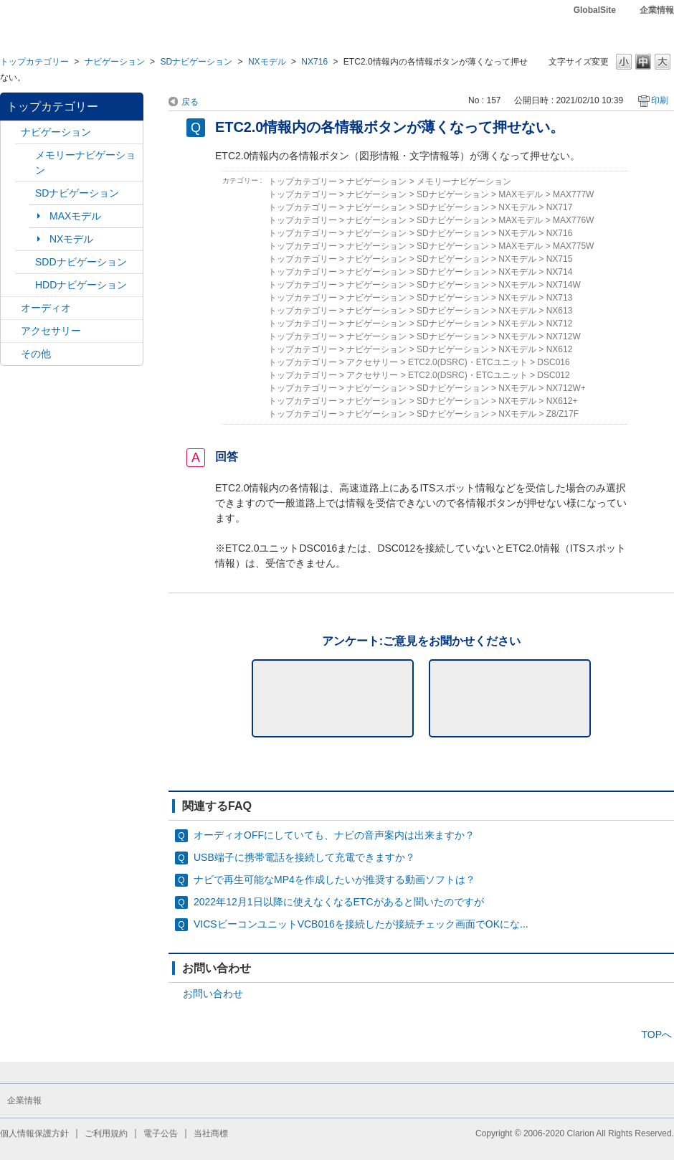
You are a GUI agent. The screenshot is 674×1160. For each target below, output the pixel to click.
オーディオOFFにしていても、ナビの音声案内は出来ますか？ (334, 835)
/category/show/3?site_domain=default (25, 193)
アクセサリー (51, 330)
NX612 (559, 349)
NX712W (563, 336)
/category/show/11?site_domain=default (10, 354)
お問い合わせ (213, 993)
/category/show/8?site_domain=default (25, 285)
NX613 (559, 311)
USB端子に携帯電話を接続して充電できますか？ (304, 857)
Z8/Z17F (562, 414)
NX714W (563, 285)
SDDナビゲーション (81, 262)
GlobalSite (595, 10)
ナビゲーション (115, 62)
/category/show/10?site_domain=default (10, 331)
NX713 (559, 298)
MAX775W (573, 246)
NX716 (314, 62)
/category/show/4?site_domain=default (10, 308)
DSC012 (553, 375)
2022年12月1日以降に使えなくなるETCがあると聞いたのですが (339, 901)
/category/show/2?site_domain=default (10, 132)
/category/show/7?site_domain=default (25, 155)
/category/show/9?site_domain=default (25, 262)
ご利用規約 (106, 1133)
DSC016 (553, 362)
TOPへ (656, 1034)
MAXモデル (75, 216)
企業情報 (657, 10)
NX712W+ (566, 388)
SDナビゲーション (196, 62)
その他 (36, 353)
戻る (190, 102)
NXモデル (267, 62)
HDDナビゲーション (81, 285)
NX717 (559, 207)
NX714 (559, 272)
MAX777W (573, 194)
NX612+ (562, 401)
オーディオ (46, 307)
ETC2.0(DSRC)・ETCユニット (468, 362)
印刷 (659, 100)
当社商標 (211, 1133)
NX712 (559, 324)
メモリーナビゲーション (85, 162)
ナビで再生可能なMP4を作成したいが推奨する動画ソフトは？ (334, 879)
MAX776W (573, 220)
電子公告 (160, 1133)
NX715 (559, 259)
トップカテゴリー (34, 62)
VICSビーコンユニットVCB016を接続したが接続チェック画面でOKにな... (361, 924)
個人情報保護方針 (34, 1133)
